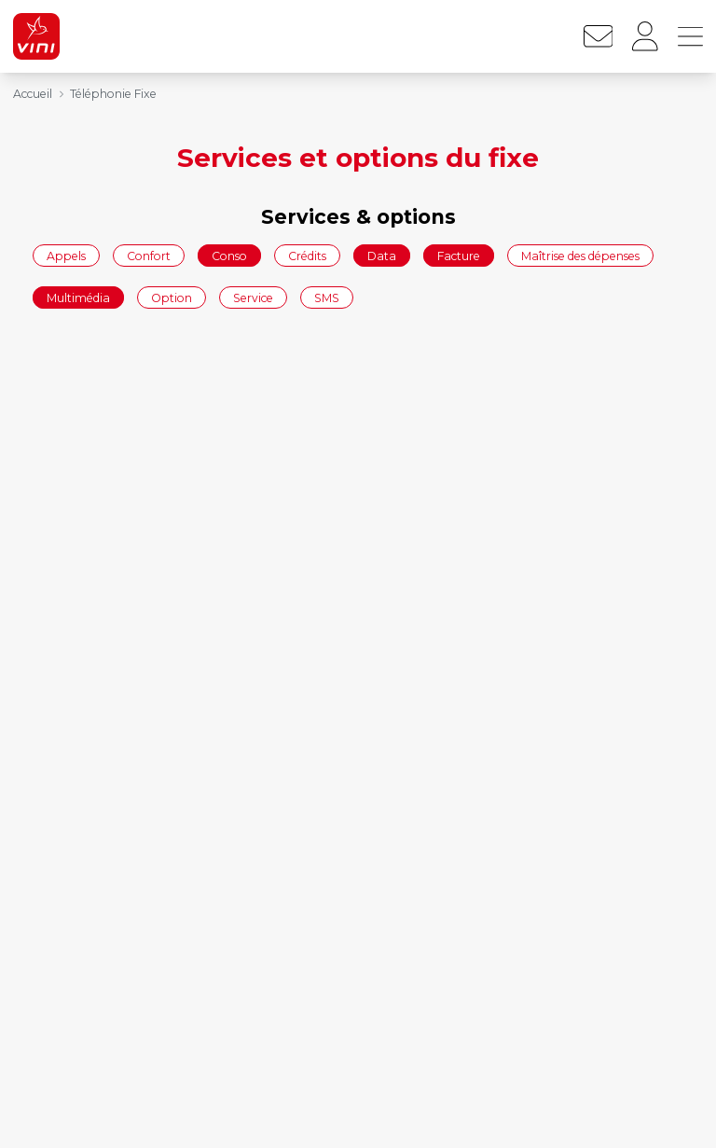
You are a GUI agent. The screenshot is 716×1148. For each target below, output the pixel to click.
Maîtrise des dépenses (580, 255)
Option (171, 298)
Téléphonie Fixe (113, 94)
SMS (326, 298)
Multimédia (78, 298)
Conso (229, 255)
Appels (66, 255)
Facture (458, 255)
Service (253, 298)
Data (381, 255)
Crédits (307, 255)
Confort (149, 255)
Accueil (32, 94)
